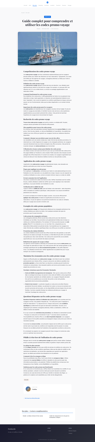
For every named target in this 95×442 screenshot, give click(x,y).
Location (52, 5)
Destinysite (12, 429)
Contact (70, 433)
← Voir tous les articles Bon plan (31, 398)
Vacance (64, 5)
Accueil (25, 5)
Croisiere (46, 5)
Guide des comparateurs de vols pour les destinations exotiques (59, 416)
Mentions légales (72, 430)
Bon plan (35, 5)
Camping (40, 5)
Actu (30, 5)
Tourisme (58, 5)
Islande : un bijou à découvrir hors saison (33, 416)
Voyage (69, 5)
